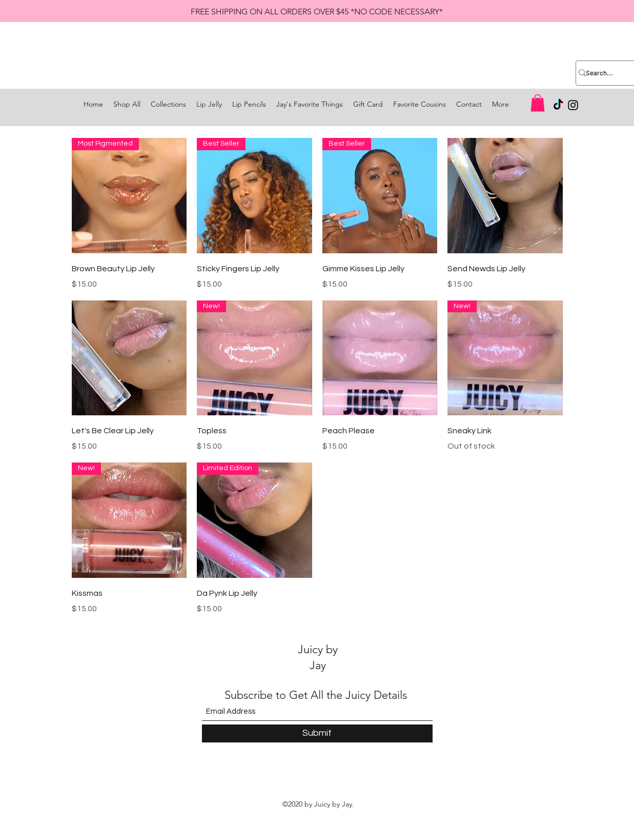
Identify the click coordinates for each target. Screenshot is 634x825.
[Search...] (601, 73)
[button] (537, 102)
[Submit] (317, 733)
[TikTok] (558, 105)
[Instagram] (573, 105)
